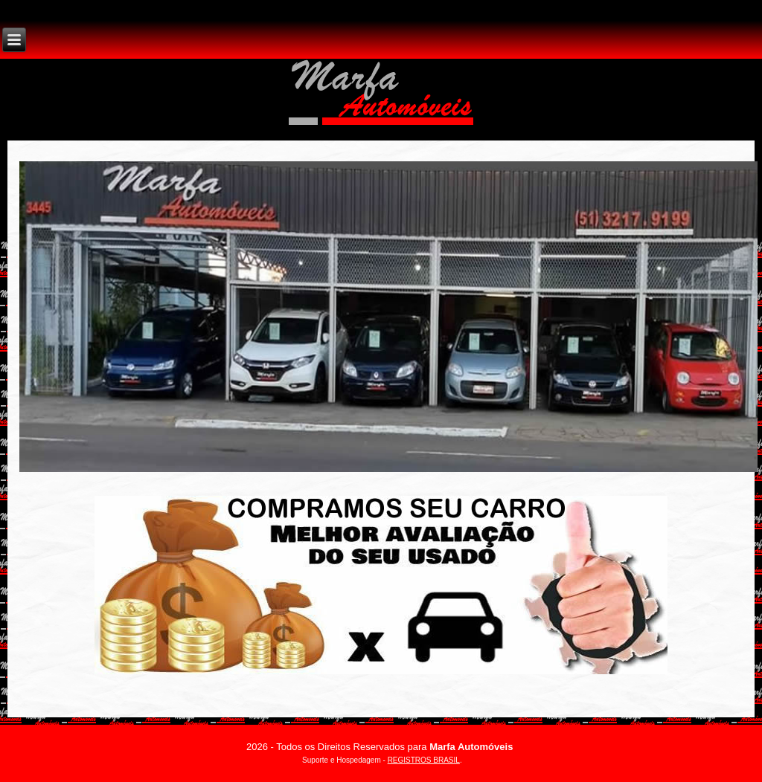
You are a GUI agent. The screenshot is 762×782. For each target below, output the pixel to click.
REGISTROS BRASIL (424, 760)
